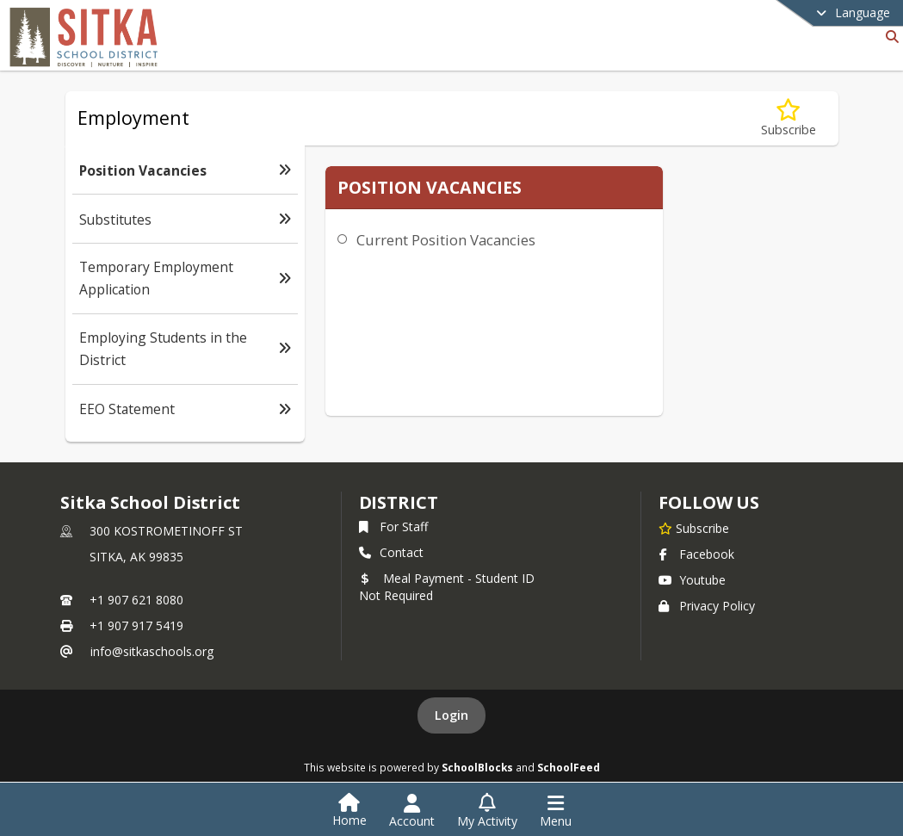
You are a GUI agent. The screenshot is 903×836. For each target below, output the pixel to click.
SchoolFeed (568, 767)
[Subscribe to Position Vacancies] (788, 118)
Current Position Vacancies (445, 240)
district (398, 502)
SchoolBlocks (477, 767)
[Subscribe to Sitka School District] (694, 527)
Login (451, 715)
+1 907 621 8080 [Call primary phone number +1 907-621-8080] (136, 599)
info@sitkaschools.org (151, 651)
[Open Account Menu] (412, 811)
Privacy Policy (707, 606)
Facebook (696, 554)
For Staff (393, 526)
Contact (391, 552)
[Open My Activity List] (487, 811)
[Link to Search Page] (889, 36)
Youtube (692, 580)
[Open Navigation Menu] (556, 811)
